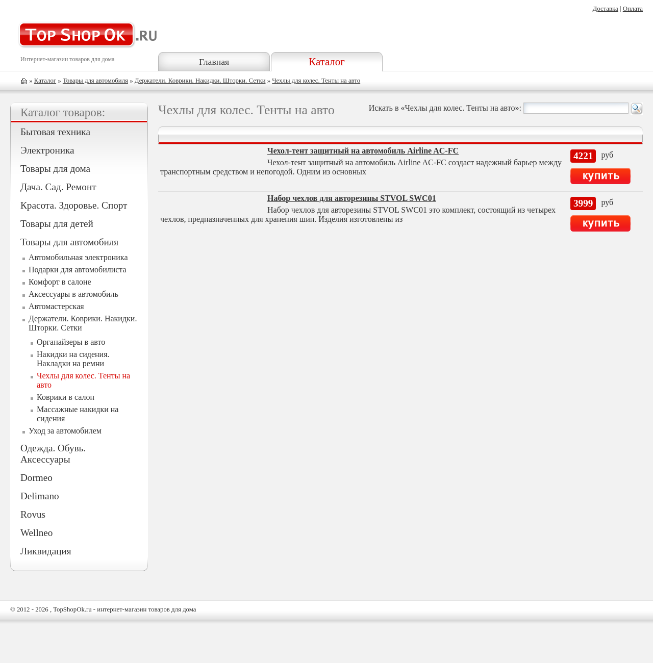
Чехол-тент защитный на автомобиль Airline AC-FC (363, 150)
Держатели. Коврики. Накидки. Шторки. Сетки (200, 80)
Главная (214, 62)
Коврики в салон (65, 397)
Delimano (39, 496)
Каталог (326, 61)
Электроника (47, 150)
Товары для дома (55, 168)
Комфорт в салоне (60, 281)
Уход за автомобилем (65, 430)
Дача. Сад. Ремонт (58, 187)
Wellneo (36, 532)
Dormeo (36, 477)
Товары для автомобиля (95, 80)
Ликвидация (45, 551)
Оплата (633, 8)
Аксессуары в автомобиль (73, 294)
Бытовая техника (55, 131)
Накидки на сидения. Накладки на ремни (73, 359)
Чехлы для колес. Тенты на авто (316, 80)
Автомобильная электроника (78, 257)
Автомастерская (56, 306)
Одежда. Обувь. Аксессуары (53, 454)
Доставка (605, 8)
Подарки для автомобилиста (78, 269)
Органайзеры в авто (71, 342)
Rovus (32, 514)
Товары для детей (56, 223)
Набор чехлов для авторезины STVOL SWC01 (351, 198)
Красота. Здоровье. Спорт (73, 205)
